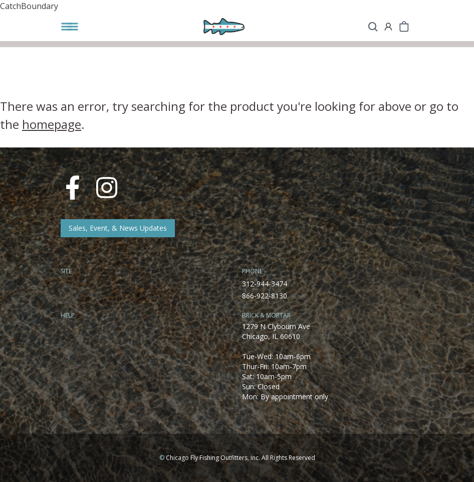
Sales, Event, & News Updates (118, 228)
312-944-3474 (264, 283)
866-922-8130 (264, 295)
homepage (51, 124)
